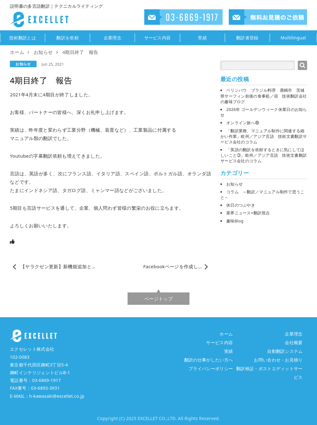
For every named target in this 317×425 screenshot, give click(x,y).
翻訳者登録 (247, 38)
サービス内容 (157, 38)
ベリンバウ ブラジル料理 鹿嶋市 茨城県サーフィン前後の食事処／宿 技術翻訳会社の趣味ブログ (263, 95)
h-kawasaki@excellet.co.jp (56, 396)
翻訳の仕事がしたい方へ (208, 360)
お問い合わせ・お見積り (278, 360)
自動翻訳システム (285, 351)
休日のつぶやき (240, 205)
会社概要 (293, 342)
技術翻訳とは (22, 38)
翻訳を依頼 (67, 38)
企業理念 (112, 38)
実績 (202, 38)
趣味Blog (234, 221)
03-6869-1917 (46, 380)
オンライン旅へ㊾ (242, 122)
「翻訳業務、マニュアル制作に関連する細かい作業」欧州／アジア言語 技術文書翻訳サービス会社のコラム (263, 136)
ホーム (226, 334)
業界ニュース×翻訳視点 (248, 213)
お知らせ (23, 64)
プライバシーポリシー (211, 368)
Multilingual (293, 38)
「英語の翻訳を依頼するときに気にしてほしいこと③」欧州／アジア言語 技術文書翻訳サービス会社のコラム (263, 155)
